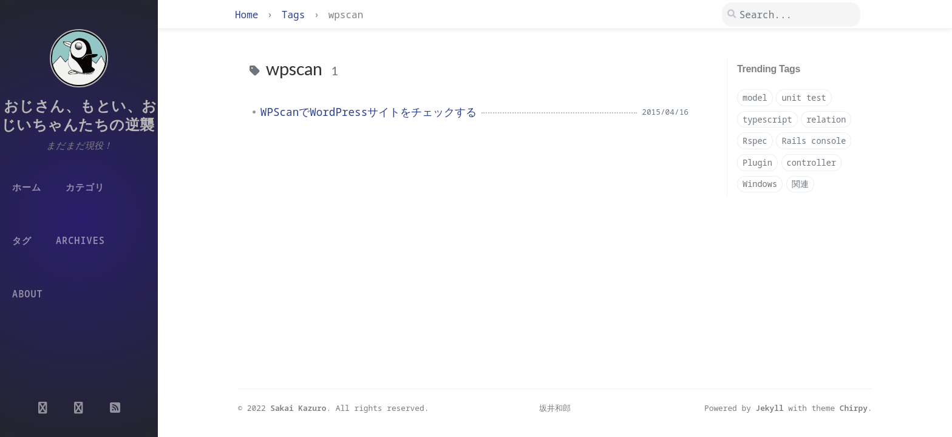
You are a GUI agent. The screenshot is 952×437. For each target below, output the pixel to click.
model (755, 97)
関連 (800, 183)
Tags (296, 14)
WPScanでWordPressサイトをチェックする (368, 111)
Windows (760, 183)
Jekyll (770, 407)
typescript (767, 119)
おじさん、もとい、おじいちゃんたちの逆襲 (79, 114)
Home (249, 14)
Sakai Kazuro (298, 407)
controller (812, 162)
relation (826, 119)
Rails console (813, 140)
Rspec (755, 140)
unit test (803, 97)
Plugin (757, 162)
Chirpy (854, 407)
